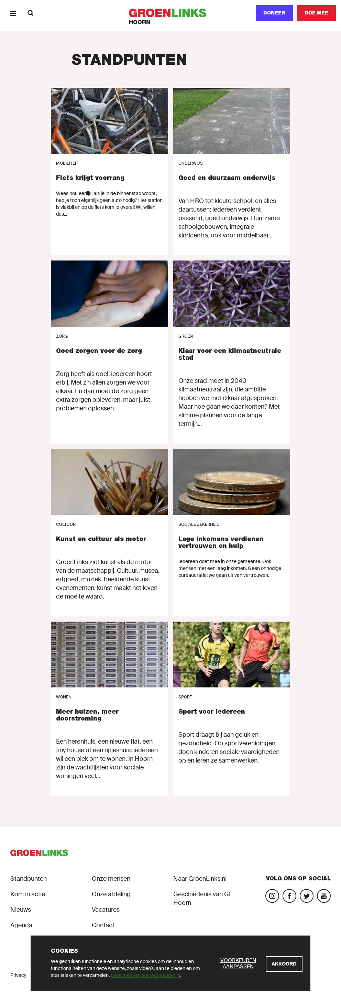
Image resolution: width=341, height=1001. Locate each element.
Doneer (274, 13)
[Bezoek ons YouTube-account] (324, 896)
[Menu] (13, 13)
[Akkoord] (284, 964)
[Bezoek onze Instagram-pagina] (272, 896)
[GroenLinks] (170, 13)
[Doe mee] (316, 13)
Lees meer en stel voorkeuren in (145, 975)
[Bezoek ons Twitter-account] (307, 896)
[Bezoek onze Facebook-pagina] (289, 896)
